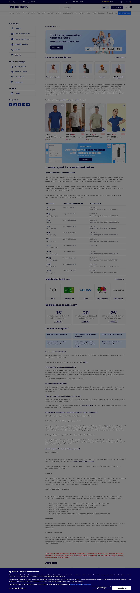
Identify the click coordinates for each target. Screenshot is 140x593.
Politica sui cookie (75, 584)
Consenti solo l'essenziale (101, 588)
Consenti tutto (122, 588)
